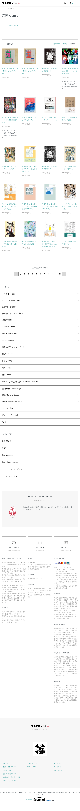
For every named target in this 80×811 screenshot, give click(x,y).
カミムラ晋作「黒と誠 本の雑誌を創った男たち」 (9, 244)
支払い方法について (8, 781)
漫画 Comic (12, 9)
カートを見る (57, 774)
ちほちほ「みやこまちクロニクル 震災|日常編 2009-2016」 (50, 206)
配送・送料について (8, 774)
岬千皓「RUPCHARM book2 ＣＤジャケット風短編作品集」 (70, 71)
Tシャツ (5, 426)
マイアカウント (58, 770)
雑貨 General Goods (10, 398)
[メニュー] (77, 3)
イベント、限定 (8, 294)
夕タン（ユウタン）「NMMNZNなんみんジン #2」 (10, 71)
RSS (28, 774)
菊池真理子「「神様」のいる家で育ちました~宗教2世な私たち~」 (50, 244)
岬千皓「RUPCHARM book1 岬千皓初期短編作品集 (10, 120)
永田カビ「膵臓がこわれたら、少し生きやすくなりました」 (9, 206)
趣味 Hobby (7, 378)
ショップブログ (32, 770)
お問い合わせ (57, 777)
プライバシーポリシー (9, 788)
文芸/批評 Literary (9, 327)
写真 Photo (7, 370)
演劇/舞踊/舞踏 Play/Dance (13, 405)
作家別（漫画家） (9, 307)
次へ (63, 274)
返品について (6, 777)
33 (60, 274)
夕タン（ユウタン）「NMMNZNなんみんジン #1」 (30, 71)
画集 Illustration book (10, 334)
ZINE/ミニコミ (8, 453)
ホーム (4, 9)
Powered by (40, 806)
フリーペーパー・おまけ (12, 419)
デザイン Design (9, 342)
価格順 (65, 44)
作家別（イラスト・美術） (13, 314)
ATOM (33, 774)
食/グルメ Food (8, 355)
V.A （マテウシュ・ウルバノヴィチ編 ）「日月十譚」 (70, 206)
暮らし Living (7, 363)
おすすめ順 (56, 44)
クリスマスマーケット (11, 483)
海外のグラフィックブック (13, 349)
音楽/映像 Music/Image (11, 392)
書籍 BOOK (7, 446)
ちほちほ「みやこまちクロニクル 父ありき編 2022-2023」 (29, 169)
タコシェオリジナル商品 (12, 300)
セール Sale (7, 412)
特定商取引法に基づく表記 (11, 784)
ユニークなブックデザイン (13, 476)
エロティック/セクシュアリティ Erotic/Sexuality (22, 385)
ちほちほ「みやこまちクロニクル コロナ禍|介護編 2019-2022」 (30, 206)
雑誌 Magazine (8, 461)
